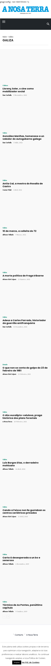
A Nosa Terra (7, 422)
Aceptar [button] (17, 662)
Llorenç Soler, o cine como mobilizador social (18, 90)
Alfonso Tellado (8, 235)
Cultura (5, 85)
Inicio (5, 37)
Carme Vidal (7, 190)
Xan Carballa (7, 95)
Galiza (5, 133)
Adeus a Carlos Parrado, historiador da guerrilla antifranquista (24, 322)
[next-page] (8, 616)
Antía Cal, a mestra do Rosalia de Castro (23, 185)
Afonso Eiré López (9, 279)
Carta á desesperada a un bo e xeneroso (21, 559)
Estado (5, 364)
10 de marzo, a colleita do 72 (19, 231)
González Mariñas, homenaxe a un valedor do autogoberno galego (23, 137)
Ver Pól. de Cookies (30, 662)
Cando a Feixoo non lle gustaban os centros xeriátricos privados (24, 512)
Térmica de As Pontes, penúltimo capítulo (22, 606)
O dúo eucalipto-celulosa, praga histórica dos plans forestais (22, 417)
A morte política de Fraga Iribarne (23, 275)
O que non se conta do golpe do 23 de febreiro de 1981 (25, 369)
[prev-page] (4, 616)
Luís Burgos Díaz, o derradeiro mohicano (21, 464)
